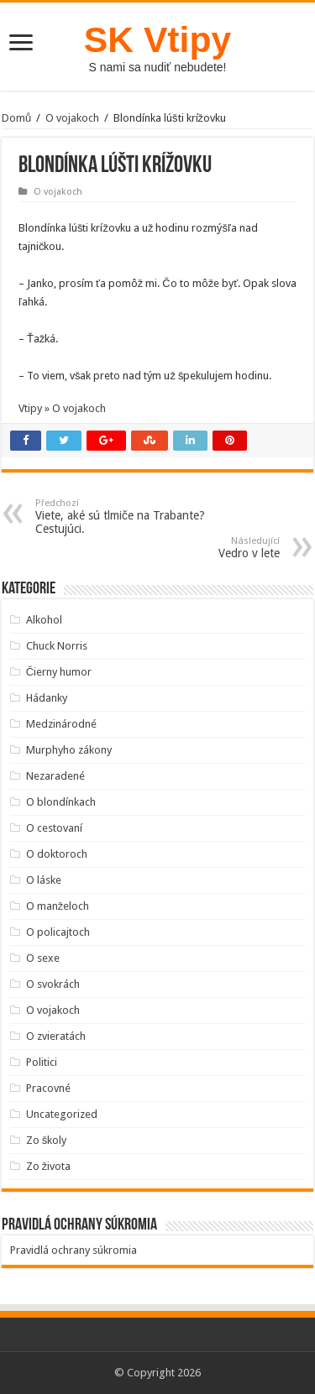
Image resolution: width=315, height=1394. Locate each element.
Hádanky (46, 698)
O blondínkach (61, 802)
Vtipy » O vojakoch (62, 408)
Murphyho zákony (69, 750)
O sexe (43, 958)
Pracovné (48, 1088)
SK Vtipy (157, 39)
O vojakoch (72, 118)
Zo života (48, 1166)
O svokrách (53, 984)
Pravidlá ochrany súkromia (73, 1250)
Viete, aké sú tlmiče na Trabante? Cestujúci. (121, 516)
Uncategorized (61, 1114)
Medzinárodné (61, 724)
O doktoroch (56, 854)
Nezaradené (55, 776)
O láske (43, 880)
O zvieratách (56, 1036)
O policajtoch (58, 932)
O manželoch (58, 906)
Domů (16, 118)
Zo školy (46, 1140)
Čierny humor (59, 672)
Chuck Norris (56, 646)
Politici (41, 1062)
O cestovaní (54, 828)
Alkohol (44, 619)
